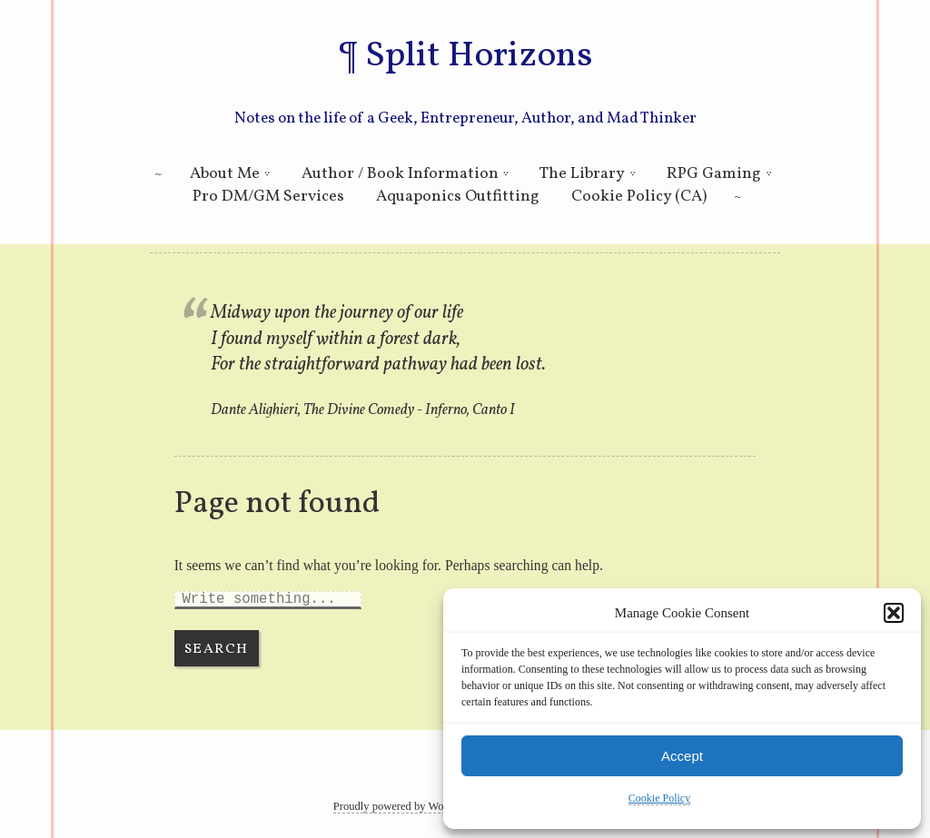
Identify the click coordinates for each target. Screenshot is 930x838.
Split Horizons (478, 56)
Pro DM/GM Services (268, 196)
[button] (894, 613)
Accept (682, 756)
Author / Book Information (400, 174)
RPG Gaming (714, 174)
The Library (582, 174)
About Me (225, 174)
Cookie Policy (659, 798)
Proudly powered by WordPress (405, 806)
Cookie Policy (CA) (639, 196)
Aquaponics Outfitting (457, 196)
